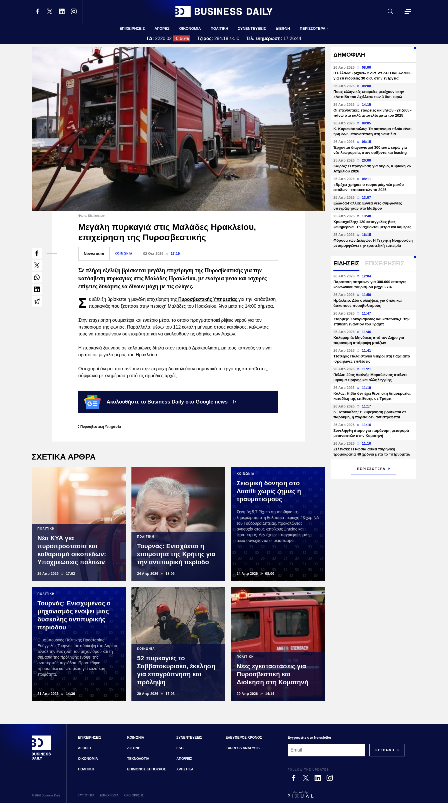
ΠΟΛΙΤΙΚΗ (219, 28)
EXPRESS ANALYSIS (243, 748)
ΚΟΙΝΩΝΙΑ (124, 253)
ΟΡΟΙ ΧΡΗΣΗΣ (134, 795)
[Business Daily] (41, 759)
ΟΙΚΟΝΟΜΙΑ (190, 28)
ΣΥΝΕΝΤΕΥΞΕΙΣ (252, 28)
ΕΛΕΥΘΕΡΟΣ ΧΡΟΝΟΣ (244, 738)
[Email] (326, 750)
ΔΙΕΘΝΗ (283, 28)
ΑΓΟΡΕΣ (162, 28)
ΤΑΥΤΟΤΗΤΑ (86, 795)
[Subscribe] (385, 750)
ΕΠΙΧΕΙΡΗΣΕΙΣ (132, 28)
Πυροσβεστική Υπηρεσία (100, 427)
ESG (179, 748)
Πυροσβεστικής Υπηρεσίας (207, 299)
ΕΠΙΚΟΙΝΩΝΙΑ (109, 795)
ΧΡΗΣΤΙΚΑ (184, 769)
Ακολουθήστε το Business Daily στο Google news (160, 402)
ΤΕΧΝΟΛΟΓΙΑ (138, 759)
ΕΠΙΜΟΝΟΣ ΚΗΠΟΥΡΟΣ (146, 769)
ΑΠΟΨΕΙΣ (184, 759)
